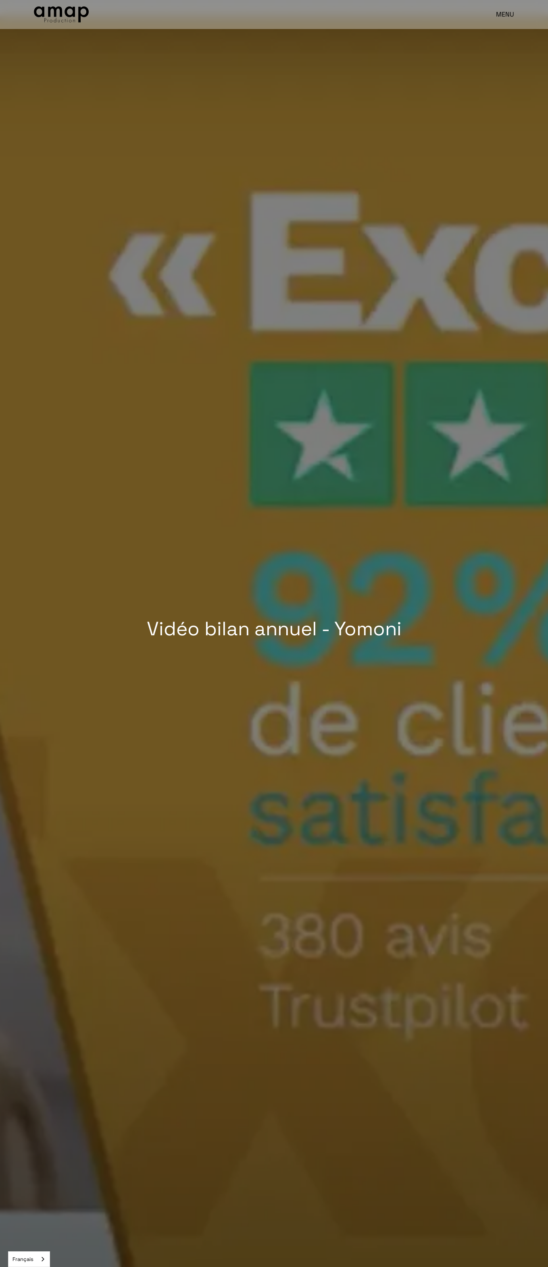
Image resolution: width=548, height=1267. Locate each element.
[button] (501, 14)
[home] (61, 14)
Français (23, 1259)
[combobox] (29, 1259)
